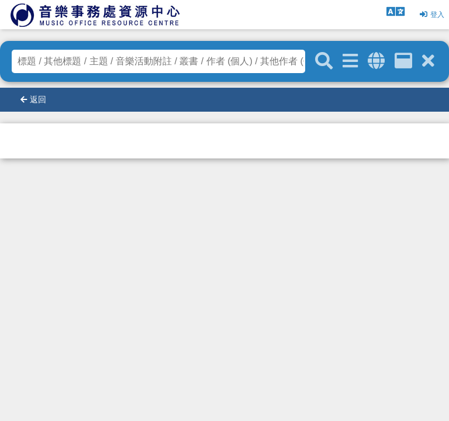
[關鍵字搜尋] (324, 61)
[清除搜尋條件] (428, 61)
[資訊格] (403, 61)
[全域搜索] (376, 61)
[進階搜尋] (350, 61)
